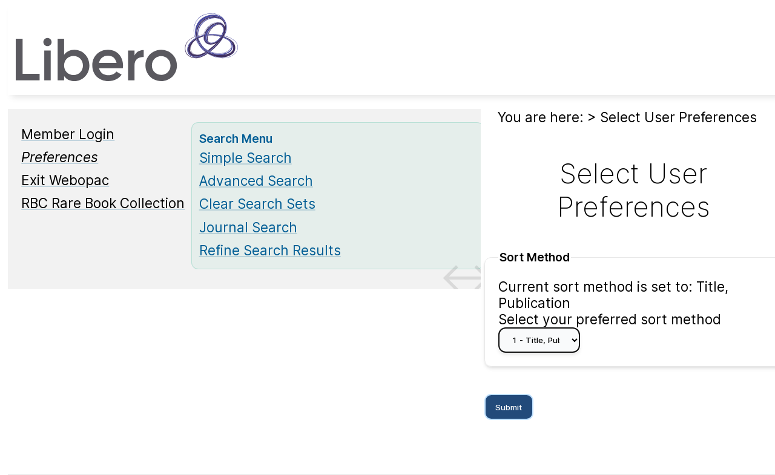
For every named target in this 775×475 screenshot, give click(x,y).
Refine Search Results (270, 250)
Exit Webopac (65, 180)
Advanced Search (256, 180)
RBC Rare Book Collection (103, 203)
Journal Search (248, 227)
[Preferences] (59, 157)
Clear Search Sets (257, 203)
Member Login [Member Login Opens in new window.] (67, 134)
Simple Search (245, 157)
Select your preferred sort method (609, 319)
